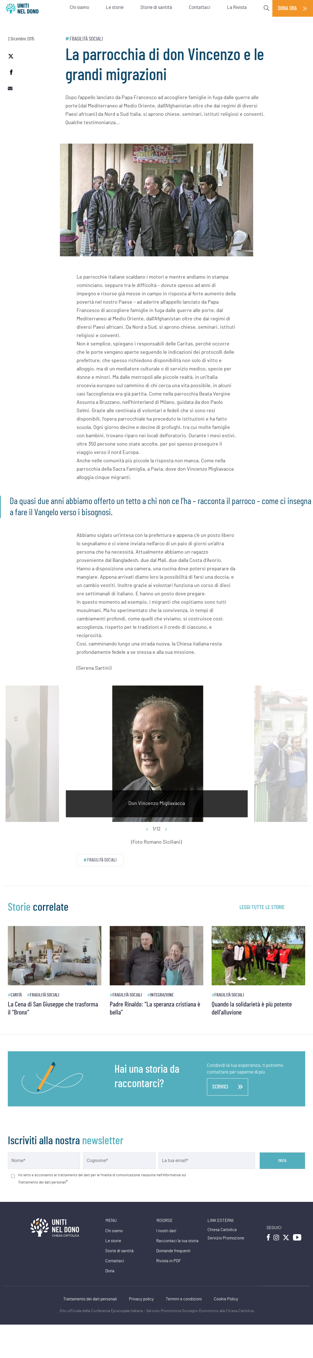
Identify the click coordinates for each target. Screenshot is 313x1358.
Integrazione (162, 995)
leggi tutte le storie (262, 907)
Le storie (113, 1241)
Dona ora (287, 8)
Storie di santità (119, 1251)
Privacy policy (141, 1299)
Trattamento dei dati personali (90, 1299)
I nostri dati (166, 1231)
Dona (109, 1271)
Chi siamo (114, 1231)
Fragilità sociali (86, 39)
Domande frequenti (173, 1251)
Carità (16, 995)
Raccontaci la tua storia (177, 1241)
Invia (282, 1160)
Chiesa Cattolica (222, 1230)
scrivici (227, 1087)
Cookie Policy (226, 1299)
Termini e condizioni (184, 1299)
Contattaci (114, 1261)
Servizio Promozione (225, 1238)
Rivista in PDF (168, 1261)
